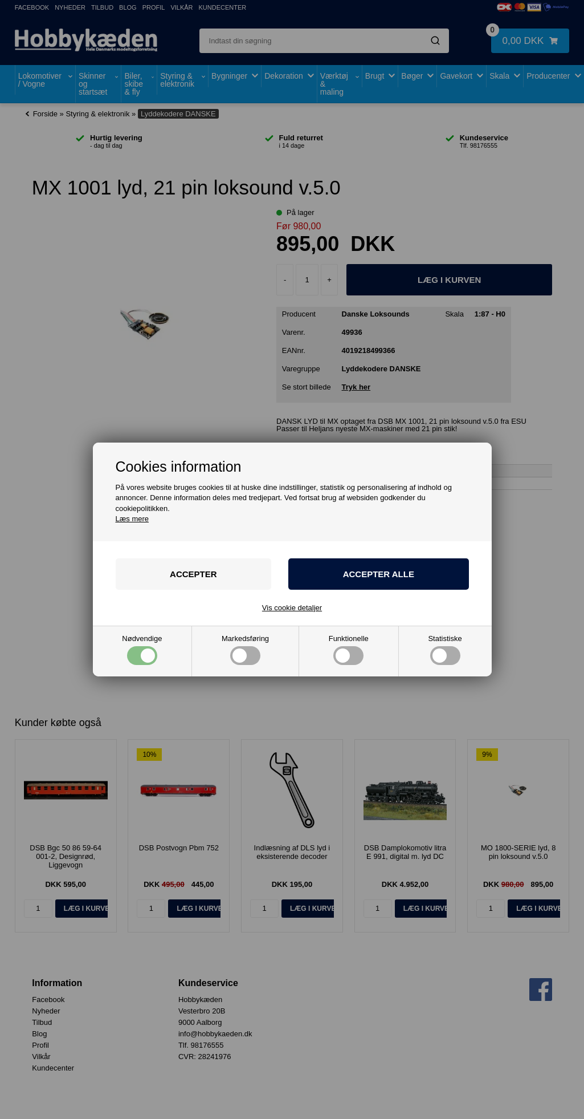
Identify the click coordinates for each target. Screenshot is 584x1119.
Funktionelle (349, 650)
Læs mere (132, 518)
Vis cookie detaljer (292, 607)
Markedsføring (245, 650)
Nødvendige (142, 650)
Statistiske (445, 650)
